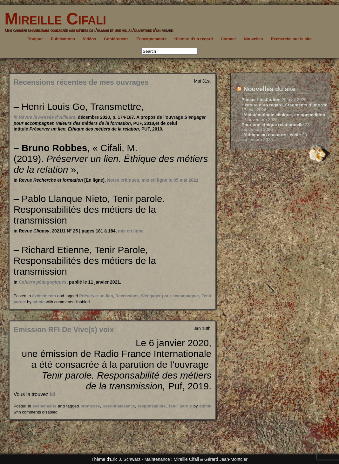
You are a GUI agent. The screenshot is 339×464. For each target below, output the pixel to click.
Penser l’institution (261, 99)
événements (44, 295)
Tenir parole (180, 406)
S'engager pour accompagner (170, 295)
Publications (63, 39)
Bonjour (35, 39)
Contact (228, 39)
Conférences (116, 39)
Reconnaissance (119, 406)
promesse (90, 406)
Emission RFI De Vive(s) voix (64, 330)
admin (38, 301)
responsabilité (152, 406)
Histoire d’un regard (193, 39)
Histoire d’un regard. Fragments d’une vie (284, 105)
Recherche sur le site (291, 39)
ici (52, 394)
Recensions (127, 295)
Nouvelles (253, 39)
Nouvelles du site (269, 88)
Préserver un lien (96, 295)
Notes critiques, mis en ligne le (153, 180)
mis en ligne (131, 230)
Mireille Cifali (53, 19)
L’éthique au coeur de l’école (271, 134)
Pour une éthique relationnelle (272, 124)
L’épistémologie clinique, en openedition (283, 114)
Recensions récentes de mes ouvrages (81, 82)
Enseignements (151, 39)
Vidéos (89, 39)
